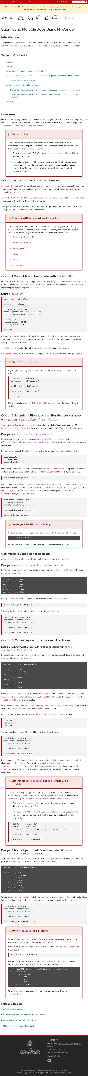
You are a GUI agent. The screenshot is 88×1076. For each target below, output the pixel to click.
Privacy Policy (21, 1073)
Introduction (10, 62)
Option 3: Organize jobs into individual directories (23, 85)
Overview (9, 66)
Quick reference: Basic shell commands (19, 1020)
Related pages (11, 101)
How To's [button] (38, 18)
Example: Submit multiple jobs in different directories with (45, 90)
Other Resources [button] (56, 18)
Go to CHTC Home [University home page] (63, 2)
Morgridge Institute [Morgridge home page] (24, 2)
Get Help (46, 18)
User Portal (30, 18)
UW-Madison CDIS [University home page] (8, 2)
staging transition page (57, 9)
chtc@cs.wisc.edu (58, 1049)
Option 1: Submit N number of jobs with (25, 71)
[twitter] (49, 1060)
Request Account (79, 2)
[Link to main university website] (30, 1047)
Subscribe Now (62, 1052)
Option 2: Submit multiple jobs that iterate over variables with (42, 76)
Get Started (21, 18)
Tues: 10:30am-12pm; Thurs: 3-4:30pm (64, 1045)
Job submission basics (12, 1009)
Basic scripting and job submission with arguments (24, 1014)
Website (57, 1056)
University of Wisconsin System (60, 1073)
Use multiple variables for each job (22, 80)
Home (12, 18)
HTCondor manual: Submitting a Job (18, 1026)
